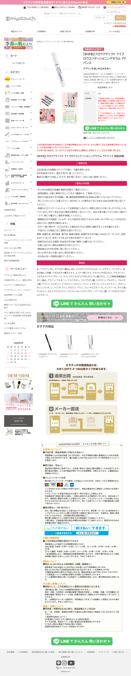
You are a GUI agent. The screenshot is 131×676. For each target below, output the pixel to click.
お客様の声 (90, 31)
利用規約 (91, 652)
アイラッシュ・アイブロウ (52, 42)
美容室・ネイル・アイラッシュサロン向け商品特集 (18, 254)
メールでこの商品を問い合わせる (98, 138)
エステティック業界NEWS (15, 285)
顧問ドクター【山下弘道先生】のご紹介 (18, 306)
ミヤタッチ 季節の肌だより (15, 275)
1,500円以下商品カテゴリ (15, 216)
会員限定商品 (10, 210)
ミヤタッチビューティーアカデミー (18, 290)
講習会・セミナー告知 (13, 333)
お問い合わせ (65, 31)
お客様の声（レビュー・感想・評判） (18, 280)
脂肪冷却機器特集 (11, 261)
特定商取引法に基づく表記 (43, 652)
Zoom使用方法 (10, 300)
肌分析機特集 (10, 235)
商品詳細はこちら (105, 87)
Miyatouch (66, 671)
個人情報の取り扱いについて (70, 652)
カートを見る (114, 31)
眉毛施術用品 (68, 42)
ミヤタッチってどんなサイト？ (114, 7)
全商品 (39, 42)
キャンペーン (9, 230)
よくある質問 (9, 323)
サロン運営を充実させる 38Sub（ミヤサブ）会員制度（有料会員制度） (17, 316)
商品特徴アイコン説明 (13, 295)
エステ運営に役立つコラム (15, 328)
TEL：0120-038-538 (65, 668)
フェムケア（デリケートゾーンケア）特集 (18, 241)
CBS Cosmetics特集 (12, 248)
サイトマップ (104, 652)
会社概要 (10, 652)
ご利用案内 (41, 31)
